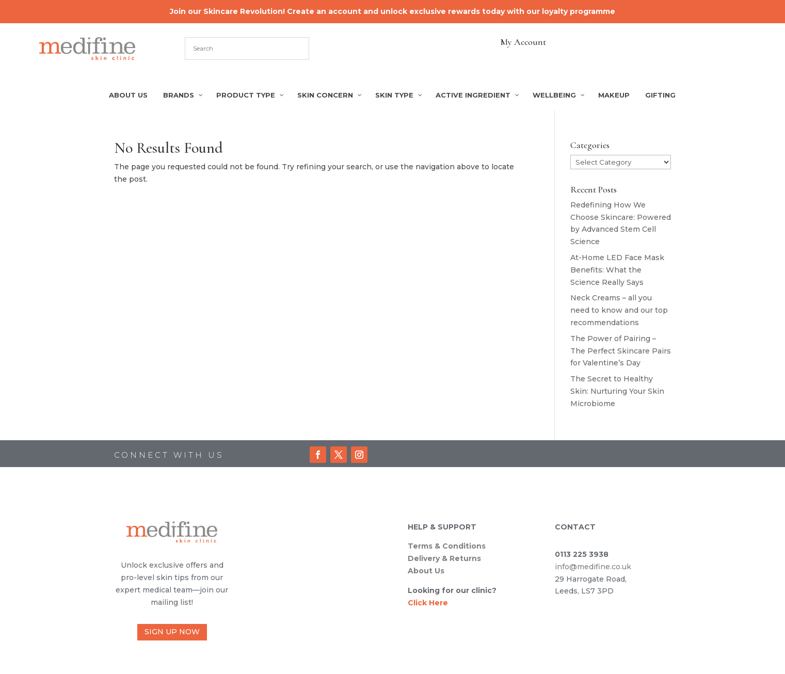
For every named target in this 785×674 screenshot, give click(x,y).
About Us (426, 570)
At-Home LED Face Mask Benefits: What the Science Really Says (617, 270)
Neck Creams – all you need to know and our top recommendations (619, 310)
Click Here (428, 602)
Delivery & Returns (444, 558)
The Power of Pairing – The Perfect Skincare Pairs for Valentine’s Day (620, 351)
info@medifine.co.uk (593, 566)
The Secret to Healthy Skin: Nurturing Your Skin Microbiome (617, 391)
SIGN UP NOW (172, 631)
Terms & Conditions (447, 546)
